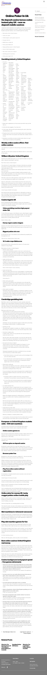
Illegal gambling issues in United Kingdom (11, 47)
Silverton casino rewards (8, 249)
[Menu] (44, 1)
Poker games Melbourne (8, 44)
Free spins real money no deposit (9, 342)
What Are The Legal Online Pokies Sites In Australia (27, 646)
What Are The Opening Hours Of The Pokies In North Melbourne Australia (6, 647)
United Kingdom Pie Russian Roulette (9, 477)
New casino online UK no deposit (9, 51)
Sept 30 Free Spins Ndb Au (40, 32)
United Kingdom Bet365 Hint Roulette (9, 190)
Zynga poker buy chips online (9, 407)
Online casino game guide (8, 280)
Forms (19, 662)
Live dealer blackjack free (8, 385)
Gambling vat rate (6, 326)
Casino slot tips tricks (7, 270)
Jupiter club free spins (7, 259)
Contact (22, 662)
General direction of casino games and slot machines (14, 311)
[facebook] (7, 667)
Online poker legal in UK (8, 56)
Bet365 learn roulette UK (8, 42)
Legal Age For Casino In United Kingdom (25, 632)
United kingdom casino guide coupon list (11, 37)
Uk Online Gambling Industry (7, 535)
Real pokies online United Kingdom (10, 33)
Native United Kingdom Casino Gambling (11, 267)
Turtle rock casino (6, 35)
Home (14, 661)
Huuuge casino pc (6, 40)
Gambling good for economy (9, 53)
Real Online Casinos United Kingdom (8, 162)
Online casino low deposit (8, 289)
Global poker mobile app (8, 364)
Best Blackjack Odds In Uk (9, 631)
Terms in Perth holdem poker (9, 49)
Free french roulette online (8, 332)
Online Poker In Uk (17, 16)
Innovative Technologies (5, 664)
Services (16, 662)
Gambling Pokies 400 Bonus (16, 645)
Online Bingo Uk (6, 278)
